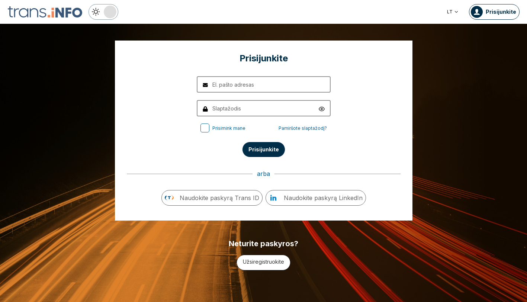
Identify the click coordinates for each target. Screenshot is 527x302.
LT (453, 12)
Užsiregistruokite (263, 261)
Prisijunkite (263, 149)
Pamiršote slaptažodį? (303, 128)
